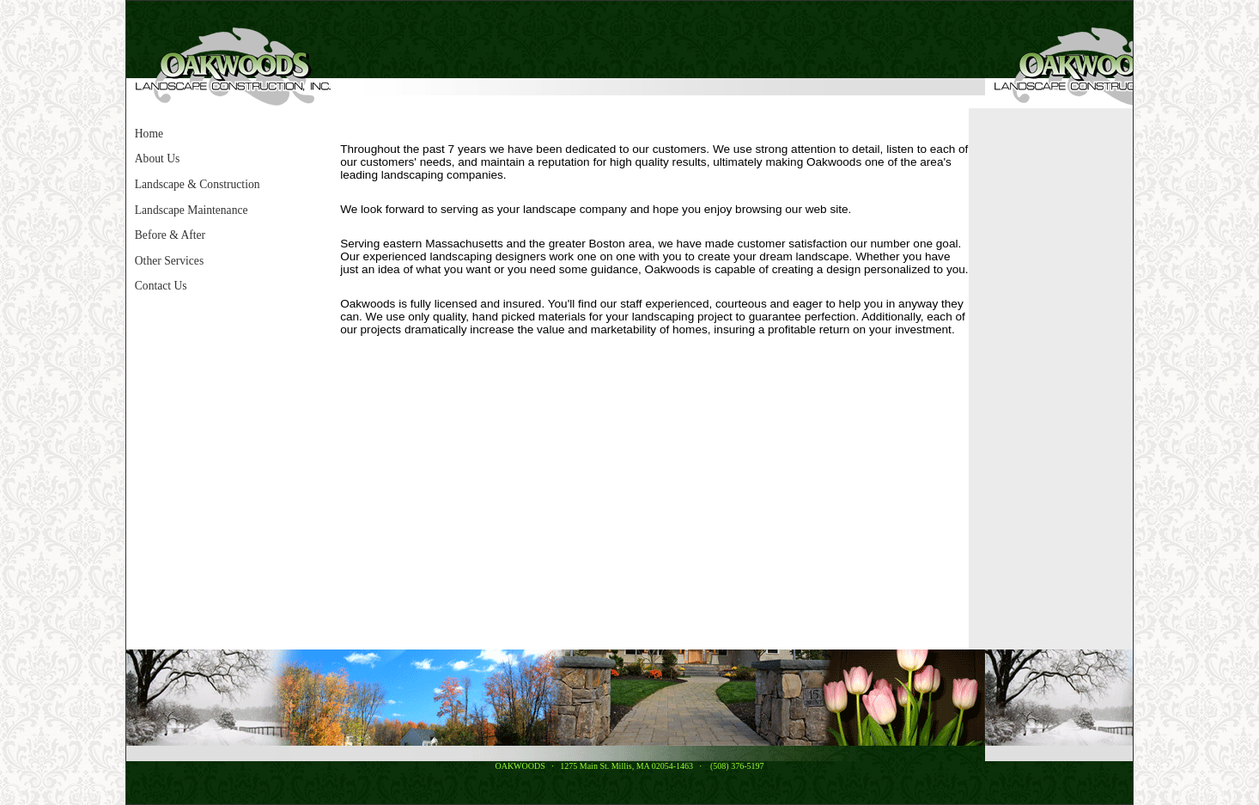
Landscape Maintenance (191, 210)
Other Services (169, 260)
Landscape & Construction (197, 184)
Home (149, 133)
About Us (157, 158)
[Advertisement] (1033, 379)
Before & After (170, 235)
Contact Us (161, 285)
